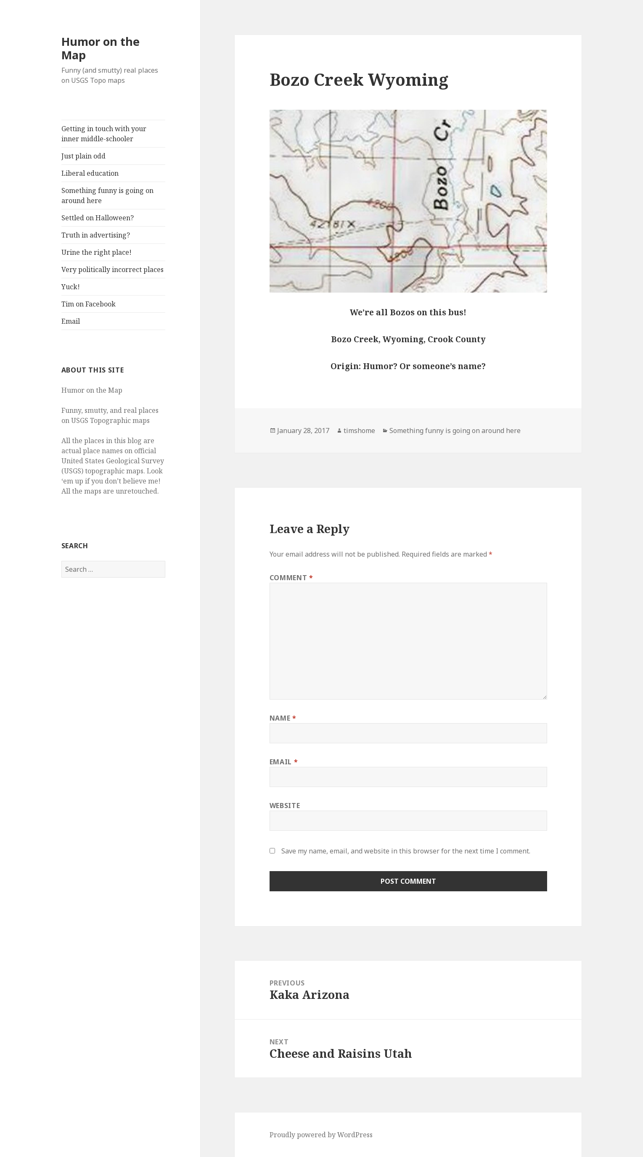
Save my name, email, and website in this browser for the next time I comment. (405, 851)
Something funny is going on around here (107, 195)
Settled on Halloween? (97, 217)
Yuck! (70, 286)
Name (283, 718)
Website (285, 805)
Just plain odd (83, 156)
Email (70, 321)
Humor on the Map (100, 48)
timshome (359, 430)
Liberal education (90, 173)
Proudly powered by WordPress (321, 1134)
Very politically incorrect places (112, 269)
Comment (291, 577)
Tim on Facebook (88, 304)
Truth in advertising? (95, 235)
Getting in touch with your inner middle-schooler (103, 133)
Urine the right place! (96, 252)
